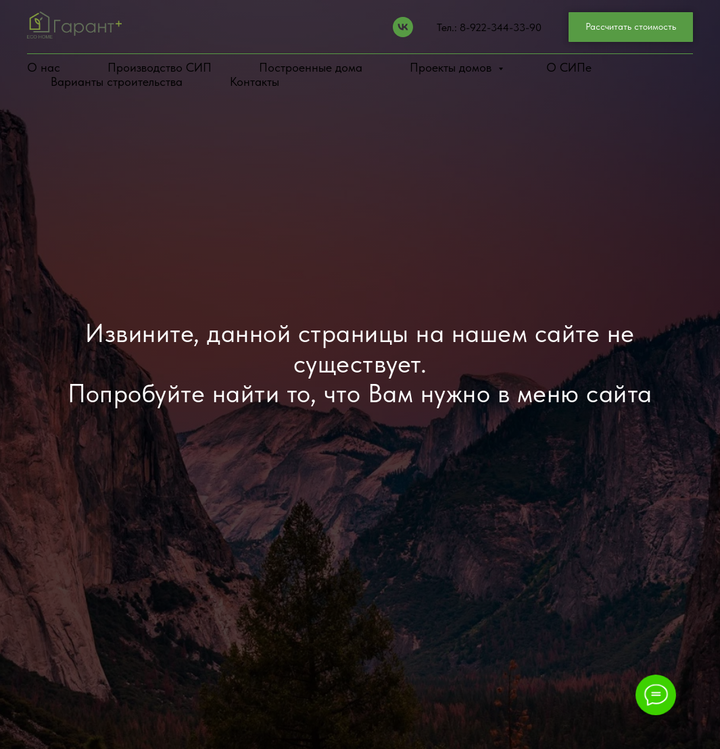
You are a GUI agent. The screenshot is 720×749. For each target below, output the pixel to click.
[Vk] (403, 27)
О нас (43, 67)
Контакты (254, 81)
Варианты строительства (117, 81)
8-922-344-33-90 (501, 27)
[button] (631, 27)
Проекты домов (452, 67)
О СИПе (569, 67)
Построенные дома (310, 67)
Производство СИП (159, 67)
